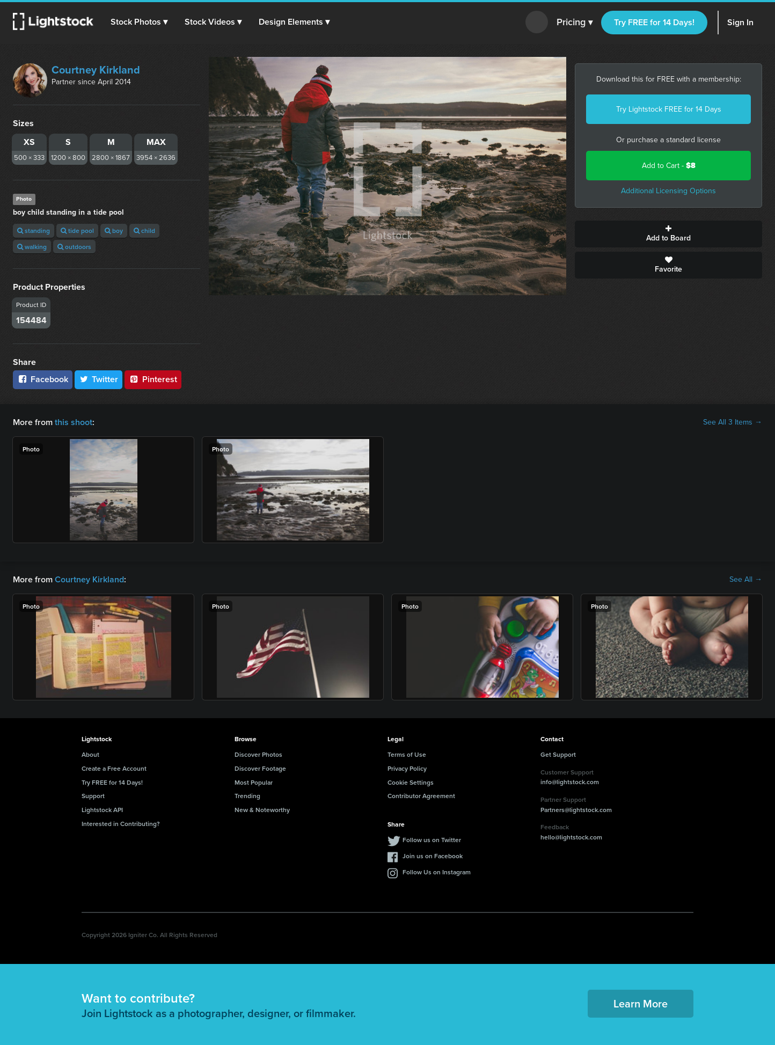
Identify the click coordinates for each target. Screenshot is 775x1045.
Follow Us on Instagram (437, 871)
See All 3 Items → (732, 422)
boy (114, 230)
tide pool (77, 230)
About (90, 754)
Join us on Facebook (433, 855)
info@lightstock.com (569, 781)
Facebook (42, 379)
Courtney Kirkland (96, 70)
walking (32, 246)
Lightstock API (102, 809)
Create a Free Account (114, 768)
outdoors (74, 246)
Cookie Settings (411, 782)
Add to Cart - (669, 165)
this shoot (73, 422)
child (144, 230)
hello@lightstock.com (571, 837)
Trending (247, 795)
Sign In (740, 22)
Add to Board (668, 234)
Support (93, 795)
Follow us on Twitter (432, 839)
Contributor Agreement (421, 795)
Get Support (558, 754)
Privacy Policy (407, 768)
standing (33, 230)
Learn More (640, 1003)
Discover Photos (258, 754)
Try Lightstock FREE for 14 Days (668, 109)
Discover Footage (260, 768)
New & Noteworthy (262, 809)
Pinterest (153, 379)
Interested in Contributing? (121, 823)
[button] (139, 22)
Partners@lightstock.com (576, 809)
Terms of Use (407, 754)
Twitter (99, 379)
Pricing (575, 22)
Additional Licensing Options (668, 190)
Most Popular (254, 782)
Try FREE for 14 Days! (654, 22)
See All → (745, 579)
